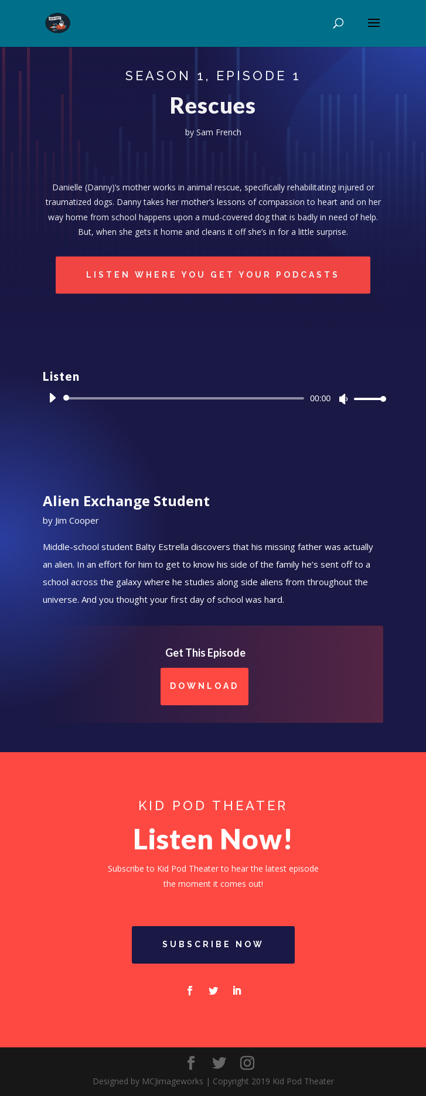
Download (204, 686)
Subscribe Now (213, 944)
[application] (213, 398)
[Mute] (343, 399)
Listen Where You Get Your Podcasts (213, 275)
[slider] (186, 398)
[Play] (52, 397)
